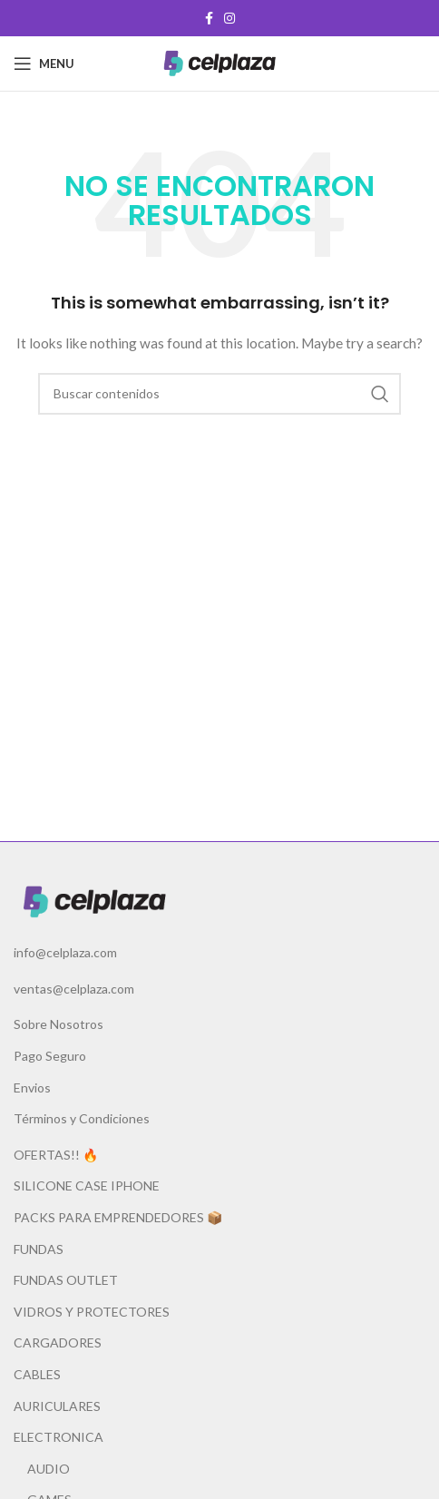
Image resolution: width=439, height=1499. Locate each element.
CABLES (37, 1374)
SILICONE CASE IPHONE (87, 1185)
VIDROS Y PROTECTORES (92, 1311)
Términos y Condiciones (82, 1118)
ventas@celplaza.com (74, 988)
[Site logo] (219, 62)
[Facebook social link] (209, 18)
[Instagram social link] (229, 18)
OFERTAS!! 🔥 (56, 1154)
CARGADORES (58, 1342)
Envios (32, 1087)
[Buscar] (219, 394)
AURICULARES (57, 1406)
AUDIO (48, 1468)
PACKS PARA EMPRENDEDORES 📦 (118, 1217)
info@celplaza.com (65, 952)
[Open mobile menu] (44, 63)
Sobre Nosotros (58, 1024)
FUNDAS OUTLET (66, 1280)
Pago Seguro (50, 1055)
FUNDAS (38, 1249)
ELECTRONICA (58, 1437)
